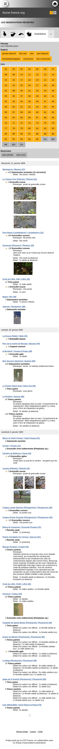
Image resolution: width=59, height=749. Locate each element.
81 (37, 128)
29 (53, 85)
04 (29, 69)
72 (21, 123)
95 (37, 139)
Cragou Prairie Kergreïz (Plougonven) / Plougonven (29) (27, 517)
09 (14, 74)
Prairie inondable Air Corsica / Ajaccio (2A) (22, 537)
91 (6, 139)
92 (14, 139)
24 (14, 85)
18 (29, 80)
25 (21, 85)
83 (53, 128)
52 (29, 107)
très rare (23, 53)
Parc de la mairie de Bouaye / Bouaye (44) (21, 344)
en (55, 12)
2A (6, 90)
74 (37, 123)
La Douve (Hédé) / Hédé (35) (15, 336)
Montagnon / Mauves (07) (14, 169)
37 (21, 96)
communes (28, 59)
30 (21, 90)
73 (29, 123)
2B (13, 90)
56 (6, 112)
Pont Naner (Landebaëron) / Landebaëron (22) (23, 233)
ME (5, 144)
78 (14, 128)
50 (14, 107)
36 (14, 96)
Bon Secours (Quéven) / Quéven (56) (19, 361)
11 (29, 74)
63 (6, 117)
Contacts (33, 732)
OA (21, 144)
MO (13, 144)
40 (45, 96)
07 (53, 69)
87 (29, 134)
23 (6, 85)
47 (45, 101)
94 (29, 139)
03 (21, 69)
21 (45, 80)
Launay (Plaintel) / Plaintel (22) (16, 468)
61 (45, 112)
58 (21, 112)
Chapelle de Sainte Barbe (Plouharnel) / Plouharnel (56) (27, 623)
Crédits (40, 732)
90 (53, 134)
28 (45, 85)
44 (21, 101)
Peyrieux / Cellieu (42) (12, 594)
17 (21, 80)
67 (37, 117)
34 (53, 90)
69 (53, 117)
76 (53, 123)
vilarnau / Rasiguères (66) (14, 307)
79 (21, 128)
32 (37, 90)
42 (6, 101)
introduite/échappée (11, 59)
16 (14, 80)
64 (14, 117)
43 (14, 101)
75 (45, 123)
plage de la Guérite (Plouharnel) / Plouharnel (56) (24, 679)
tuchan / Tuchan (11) (12, 446)
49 (6, 107)
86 (21, 134)
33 (45, 90)
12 (37, 74)
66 (29, 117)
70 (6, 123)
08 (6, 74)
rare (32, 53)
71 (14, 123)
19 (37, 80)
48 (53, 101)
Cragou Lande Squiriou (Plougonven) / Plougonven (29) (27, 508)
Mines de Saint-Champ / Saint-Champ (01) (21, 438)
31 (29, 90)
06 (45, 69)
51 (21, 107)
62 (53, 112)
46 (37, 101)
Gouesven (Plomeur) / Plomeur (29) (18, 245)
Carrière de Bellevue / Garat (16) (17, 453)
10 (21, 74)
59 (29, 112)
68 (45, 117)
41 (53, 96)
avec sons (21, 155)
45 (29, 101)
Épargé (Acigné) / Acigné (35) (16, 547)
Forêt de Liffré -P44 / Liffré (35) (16, 279)
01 (6, 69)
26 (29, 85)
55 (53, 107)
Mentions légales (22, 732)
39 (37, 96)
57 (14, 112)
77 (6, 128)
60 (37, 112)
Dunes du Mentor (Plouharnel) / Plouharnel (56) (24, 637)
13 (45, 74)
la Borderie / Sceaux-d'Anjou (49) (17, 351)
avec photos (7, 155)
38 (29, 96)
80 (29, 128)
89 (45, 134)
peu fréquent (42, 53)
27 (37, 85)
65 (21, 117)
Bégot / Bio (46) (9, 297)
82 (45, 128)
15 (6, 80)
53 (37, 107)
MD (53, 139)
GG (45, 139)
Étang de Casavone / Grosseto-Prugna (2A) (22, 527)
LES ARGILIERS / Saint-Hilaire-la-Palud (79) (22, 705)
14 (53, 74)
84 (6, 134)
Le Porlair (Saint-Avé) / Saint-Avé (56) (19, 386)
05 (37, 69)
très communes (43, 59)
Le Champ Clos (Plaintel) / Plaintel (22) (20, 179)
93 (21, 139)
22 (53, 80)
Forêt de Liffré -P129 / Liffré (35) (17, 584)
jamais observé (9, 53)
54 (45, 107)
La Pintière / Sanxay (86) (13, 396)
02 (14, 69)
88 (37, 134)
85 (14, 134)
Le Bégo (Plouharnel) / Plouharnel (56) (20, 661)
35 (6, 96)
